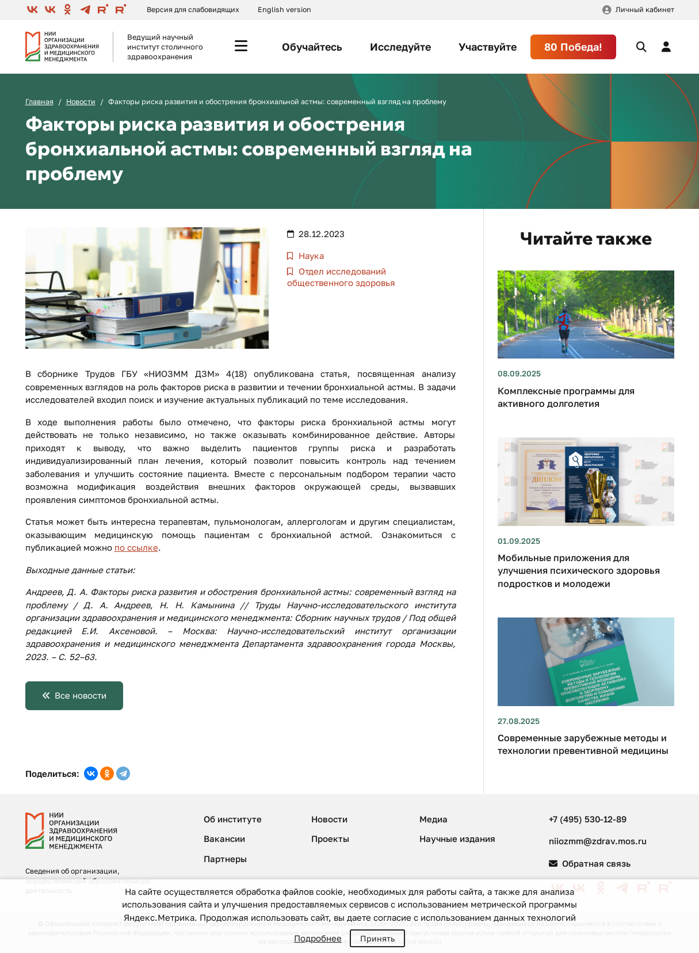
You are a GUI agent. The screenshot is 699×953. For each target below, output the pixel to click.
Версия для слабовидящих (193, 9)
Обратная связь (590, 863)
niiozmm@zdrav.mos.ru (598, 841)
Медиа (433, 819)
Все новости (80, 695)
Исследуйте (400, 46)
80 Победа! (573, 46)
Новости (81, 101)
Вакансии (224, 838)
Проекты (330, 838)
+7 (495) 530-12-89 (588, 819)
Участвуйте (488, 46)
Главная (39, 101)
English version (284, 9)
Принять (377, 938)
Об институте (233, 819)
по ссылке (136, 547)
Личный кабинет (645, 9)
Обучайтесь (312, 46)
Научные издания (457, 838)
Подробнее (318, 938)
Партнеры (225, 858)
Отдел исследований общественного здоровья (341, 277)
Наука (310, 255)
